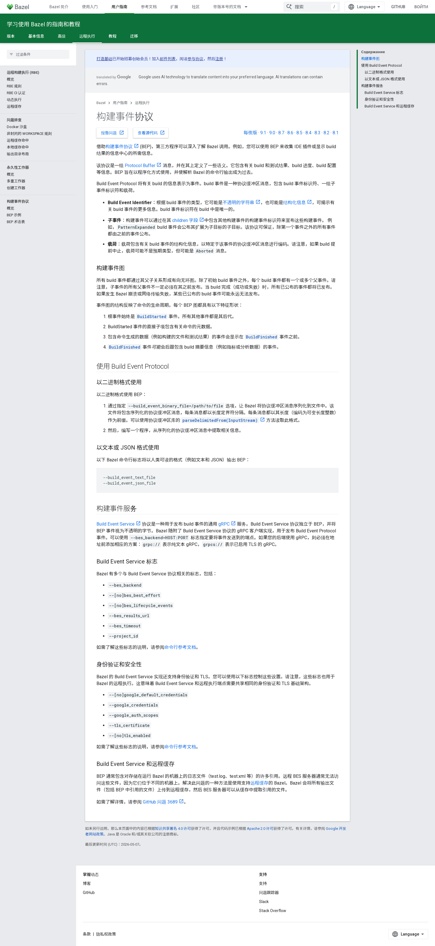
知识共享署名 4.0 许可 (173, 828)
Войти (421, 7)
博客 (87, 883)
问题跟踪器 (269, 892)
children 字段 (185, 220)
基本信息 (36, 36)
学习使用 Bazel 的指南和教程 (43, 24)
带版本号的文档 (227, 7)
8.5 (299, 132)
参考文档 (149, 7)
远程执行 (142, 103)
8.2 (327, 132)
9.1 (263, 132)
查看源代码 (151, 132)
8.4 (308, 132)
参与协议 (195, 59)
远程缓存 (259, 783)
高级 (62, 36)
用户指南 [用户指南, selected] (119, 7)
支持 (263, 883)
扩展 (174, 7)
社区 (196, 7)
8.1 (336, 132)
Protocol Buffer (140, 165)
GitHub (398, 7)
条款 (87, 934)
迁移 (134, 36)
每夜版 (250, 132)
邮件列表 (168, 59)
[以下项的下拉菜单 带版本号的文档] (248, 7)
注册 (219, 59)
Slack (264, 901)
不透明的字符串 (238, 202)
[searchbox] (38, 54)
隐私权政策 (106, 934)
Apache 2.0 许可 (260, 828)
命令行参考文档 (180, 647)
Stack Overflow (272, 910)
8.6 (290, 132)
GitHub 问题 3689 (160, 802)
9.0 (272, 132)
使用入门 (90, 7)
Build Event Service (115, 524)
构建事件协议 (119, 146)
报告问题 (112, 132)
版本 (11, 36)
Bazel (100, 103)
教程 (113, 36)
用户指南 (120, 103)
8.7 (281, 132)
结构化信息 (294, 202)
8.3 (317, 132)
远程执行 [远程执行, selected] (87, 36)
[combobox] (311, 7)
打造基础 (104, 59)
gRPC (224, 524)
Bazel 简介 (58, 7)
